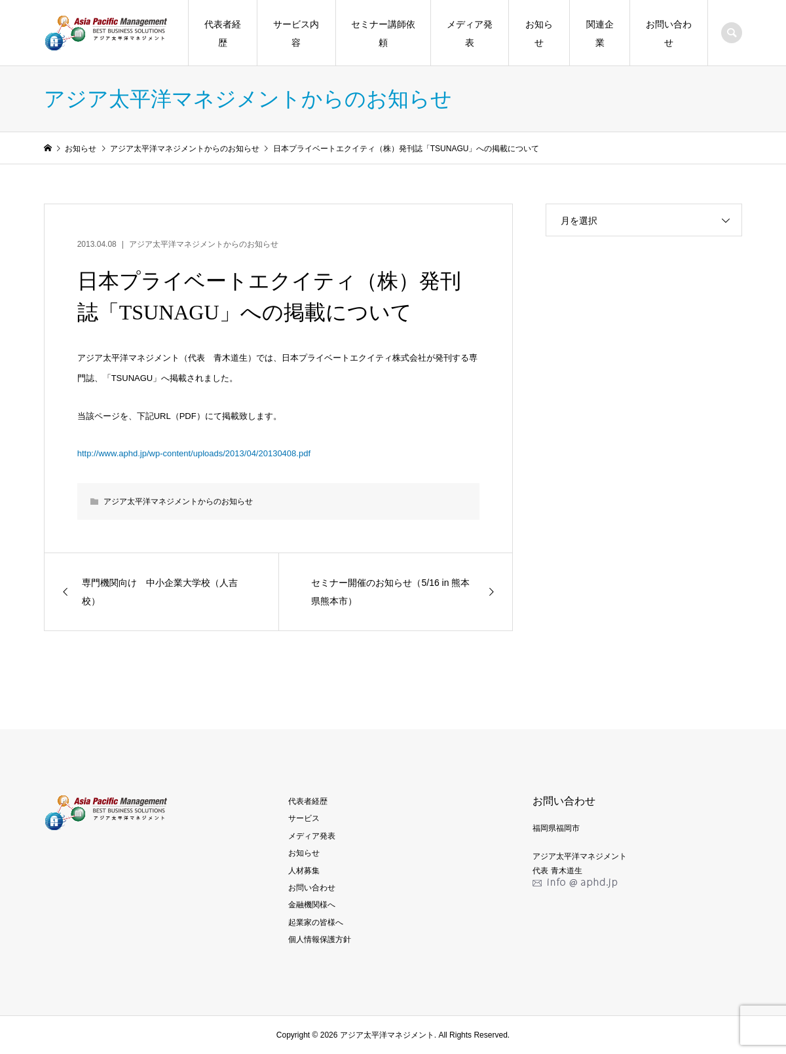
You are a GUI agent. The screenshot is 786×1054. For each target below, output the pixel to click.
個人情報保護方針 (319, 939)
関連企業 (600, 33)
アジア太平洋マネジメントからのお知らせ (203, 244)
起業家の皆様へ (315, 922)
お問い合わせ (669, 33)
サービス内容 (296, 33)
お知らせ (539, 33)
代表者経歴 (222, 33)
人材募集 (304, 870)
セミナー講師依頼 (383, 33)
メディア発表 (470, 33)
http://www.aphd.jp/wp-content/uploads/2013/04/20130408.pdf (193, 453)
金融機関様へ (311, 904)
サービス (304, 818)
